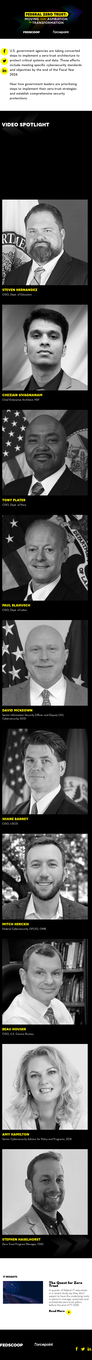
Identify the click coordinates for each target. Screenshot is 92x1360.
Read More (60, 1311)
